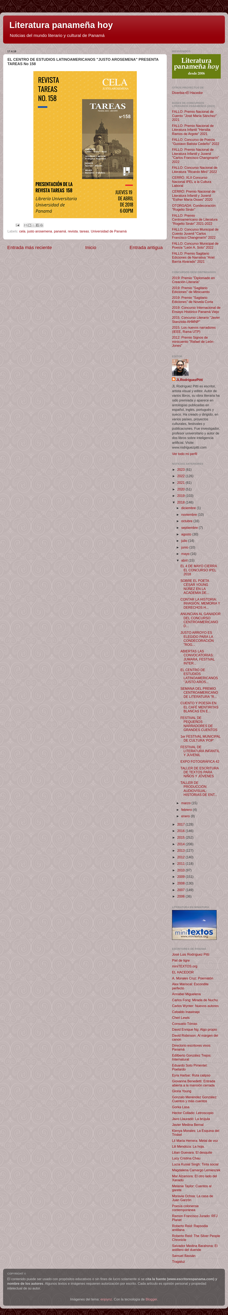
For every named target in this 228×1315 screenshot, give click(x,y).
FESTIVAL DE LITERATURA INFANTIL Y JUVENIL (200, 751)
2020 (181, 489)
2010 (181, 870)
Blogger (151, 1299)
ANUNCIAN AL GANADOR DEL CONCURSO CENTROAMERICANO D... (200, 620)
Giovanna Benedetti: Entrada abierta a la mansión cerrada (193, 1083)
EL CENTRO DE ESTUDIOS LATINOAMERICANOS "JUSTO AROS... (199, 676)
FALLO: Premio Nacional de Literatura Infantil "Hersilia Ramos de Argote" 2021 (193, 130)
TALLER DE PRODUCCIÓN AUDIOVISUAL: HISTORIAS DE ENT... (198, 789)
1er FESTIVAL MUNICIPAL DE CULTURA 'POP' (200, 738)
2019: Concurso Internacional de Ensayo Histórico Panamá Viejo (196, 309)
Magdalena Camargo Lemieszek (196, 1170)
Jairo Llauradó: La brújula (191, 1119)
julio (184, 541)
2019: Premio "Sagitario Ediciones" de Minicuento (191, 290)
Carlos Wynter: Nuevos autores (195, 1006)
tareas (84, 231)
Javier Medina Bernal (188, 1124)
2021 (181, 482)
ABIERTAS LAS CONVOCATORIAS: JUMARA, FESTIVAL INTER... (197, 657)
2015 (181, 837)
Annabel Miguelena (186, 994)
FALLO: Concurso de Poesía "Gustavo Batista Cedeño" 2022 (195, 141)
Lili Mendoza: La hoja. (188, 1146)
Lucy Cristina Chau (186, 1158)
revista (73, 231)
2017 (181, 824)
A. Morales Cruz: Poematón (192, 978)
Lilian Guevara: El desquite (192, 1152)
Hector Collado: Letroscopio (192, 1113)
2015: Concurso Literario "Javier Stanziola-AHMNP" (196, 319)
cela (22, 231)
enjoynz (106, 1299)
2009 (181, 876)
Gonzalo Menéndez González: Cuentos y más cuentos (194, 1099)
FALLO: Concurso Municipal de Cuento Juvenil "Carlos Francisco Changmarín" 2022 (195, 233)
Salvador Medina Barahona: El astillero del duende (195, 1248)
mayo (185, 554)
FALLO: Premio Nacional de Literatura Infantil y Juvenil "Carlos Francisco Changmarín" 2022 (195, 155)
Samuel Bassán (183, 1256)
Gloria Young (181, 1091)
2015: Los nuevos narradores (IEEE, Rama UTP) (194, 329)
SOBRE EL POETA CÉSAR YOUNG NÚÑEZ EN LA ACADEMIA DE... (194, 587)
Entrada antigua (146, 247)
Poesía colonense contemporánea (185, 1208)
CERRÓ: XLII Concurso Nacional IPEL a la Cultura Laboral (191, 181)
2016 (181, 831)
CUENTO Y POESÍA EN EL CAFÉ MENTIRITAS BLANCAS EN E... (199, 707)
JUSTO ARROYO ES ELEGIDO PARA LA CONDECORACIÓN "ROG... (197, 638)
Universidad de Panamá (109, 231)
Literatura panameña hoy (61, 25)
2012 (181, 857)
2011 (181, 863)
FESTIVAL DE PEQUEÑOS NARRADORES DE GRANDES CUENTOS (198, 724)
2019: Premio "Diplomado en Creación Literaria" (193, 280)
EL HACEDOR (183, 972)
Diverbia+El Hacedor (187, 93)
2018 (181, 502)
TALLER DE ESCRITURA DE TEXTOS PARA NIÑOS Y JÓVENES (199, 772)
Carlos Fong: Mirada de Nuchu (195, 1000)
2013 (181, 850)
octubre (187, 521)
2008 (181, 883)
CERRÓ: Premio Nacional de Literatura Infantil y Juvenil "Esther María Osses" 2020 (193, 195)
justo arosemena (39, 231)
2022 (181, 476)
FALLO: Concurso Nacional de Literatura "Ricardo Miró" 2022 (194, 169)
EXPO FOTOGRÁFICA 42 (199, 761)
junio (185, 547)
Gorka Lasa (180, 1107)
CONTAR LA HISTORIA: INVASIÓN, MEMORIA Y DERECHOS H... (200, 603)
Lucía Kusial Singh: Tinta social (195, 1164)
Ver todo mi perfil (184, 454)
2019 (181, 496)
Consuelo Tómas (184, 1023)
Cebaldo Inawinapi (186, 1012)
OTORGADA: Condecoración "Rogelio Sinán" (194, 207)
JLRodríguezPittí (189, 380)
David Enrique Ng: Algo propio (194, 1029)
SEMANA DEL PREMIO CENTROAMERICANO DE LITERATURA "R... (199, 692)
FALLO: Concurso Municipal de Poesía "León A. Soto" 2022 (195, 245)
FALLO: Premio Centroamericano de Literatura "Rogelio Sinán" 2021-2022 (195, 219)
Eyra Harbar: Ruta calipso (191, 1075)
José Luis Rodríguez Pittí (190, 954)
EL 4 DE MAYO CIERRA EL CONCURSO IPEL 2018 (198, 570)
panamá (60, 231)
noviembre (189, 514)
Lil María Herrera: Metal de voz (195, 1140)
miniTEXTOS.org (184, 966)
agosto (186, 534)
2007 (181, 890)
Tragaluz (178, 1261)
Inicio (90, 247)
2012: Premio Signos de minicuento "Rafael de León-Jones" (193, 341)
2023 (181, 469)
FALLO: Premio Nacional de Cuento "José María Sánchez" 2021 (194, 116)
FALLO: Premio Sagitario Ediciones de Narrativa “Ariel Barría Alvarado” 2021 (193, 257)
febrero (187, 809)
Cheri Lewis (181, 1017)
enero (186, 816)
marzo (186, 803)
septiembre (190, 527)
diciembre (189, 508)
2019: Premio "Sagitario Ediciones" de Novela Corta (192, 299)
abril (184, 560)
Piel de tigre (181, 960)
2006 (181, 896)
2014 (181, 844)
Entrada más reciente (29, 247)
